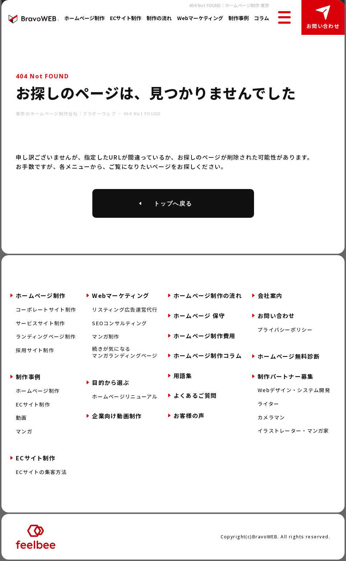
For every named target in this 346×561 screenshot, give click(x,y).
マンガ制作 (105, 336)
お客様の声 (189, 415)
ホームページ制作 (84, 18)
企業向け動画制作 (117, 415)
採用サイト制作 (35, 350)
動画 (21, 417)
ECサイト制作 (125, 18)
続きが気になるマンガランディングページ (124, 352)
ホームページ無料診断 (289, 356)
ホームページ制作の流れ (208, 295)
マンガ (24, 431)
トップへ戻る (173, 203)
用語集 (183, 375)
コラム (261, 18)
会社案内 (270, 295)
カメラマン (271, 417)
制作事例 (239, 18)
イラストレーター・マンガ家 (293, 430)
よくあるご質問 (195, 395)
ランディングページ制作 (46, 336)
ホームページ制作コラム (208, 355)
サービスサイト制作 (40, 323)
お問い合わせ (323, 25)
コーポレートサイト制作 (46, 309)
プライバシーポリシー (285, 329)
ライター (268, 403)
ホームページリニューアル (124, 396)
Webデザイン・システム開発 (294, 390)
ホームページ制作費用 (205, 335)
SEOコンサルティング (119, 323)
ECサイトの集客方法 (41, 472)
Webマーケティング (200, 18)
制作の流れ (159, 18)
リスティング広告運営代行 (124, 309)
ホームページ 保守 (199, 315)
